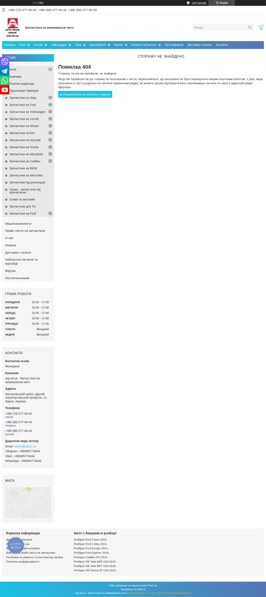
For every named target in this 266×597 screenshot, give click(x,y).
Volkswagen (59, 44)
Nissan (118, 44)
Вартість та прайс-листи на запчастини (30, 552)
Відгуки (10, 270)
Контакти (222, 44)
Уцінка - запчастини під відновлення (25, 191)
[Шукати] (249, 27)
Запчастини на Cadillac (24, 161)
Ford (22, 44)
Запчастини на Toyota (23, 147)
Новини (10, 245)
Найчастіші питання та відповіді (21, 261)
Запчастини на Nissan (24, 126)
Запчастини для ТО (22, 206)
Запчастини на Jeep (22, 97)
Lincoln (38, 44)
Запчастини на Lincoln (24, 119)
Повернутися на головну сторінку (87, 94)
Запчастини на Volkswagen (27, 112)
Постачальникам (17, 278)
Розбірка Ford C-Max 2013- (90, 544)
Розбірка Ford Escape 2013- (91, 548)
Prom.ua (152, 585)
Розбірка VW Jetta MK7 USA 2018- (95, 566)
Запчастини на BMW (23, 168)
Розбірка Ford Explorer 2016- (91, 552)
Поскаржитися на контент (143, 593)
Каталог (11, 69)
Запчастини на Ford (22, 104)
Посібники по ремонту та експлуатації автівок (34, 557)
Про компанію (174, 44)
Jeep (78, 44)
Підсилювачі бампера (23, 90)
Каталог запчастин (143, 44)
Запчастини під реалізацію (27, 182)
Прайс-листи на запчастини (25, 230)
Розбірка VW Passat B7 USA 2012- (95, 570)
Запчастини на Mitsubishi (26, 154)
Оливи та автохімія (22, 199)
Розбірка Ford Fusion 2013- (90, 539)
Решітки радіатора (21, 83)
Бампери (15, 76)
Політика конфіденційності (22, 561)
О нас (9, 238)
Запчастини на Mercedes (26, 175)
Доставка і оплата (200, 44)
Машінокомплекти (18, 223)
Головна (9, 44)
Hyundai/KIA (98, 44)
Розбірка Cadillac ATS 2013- (91, 557)
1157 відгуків (199, 2)
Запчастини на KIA (22, 133)
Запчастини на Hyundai (25, 140)
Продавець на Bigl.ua (133, 589)
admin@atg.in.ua (25, 446)
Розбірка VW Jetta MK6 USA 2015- (95, 561)
